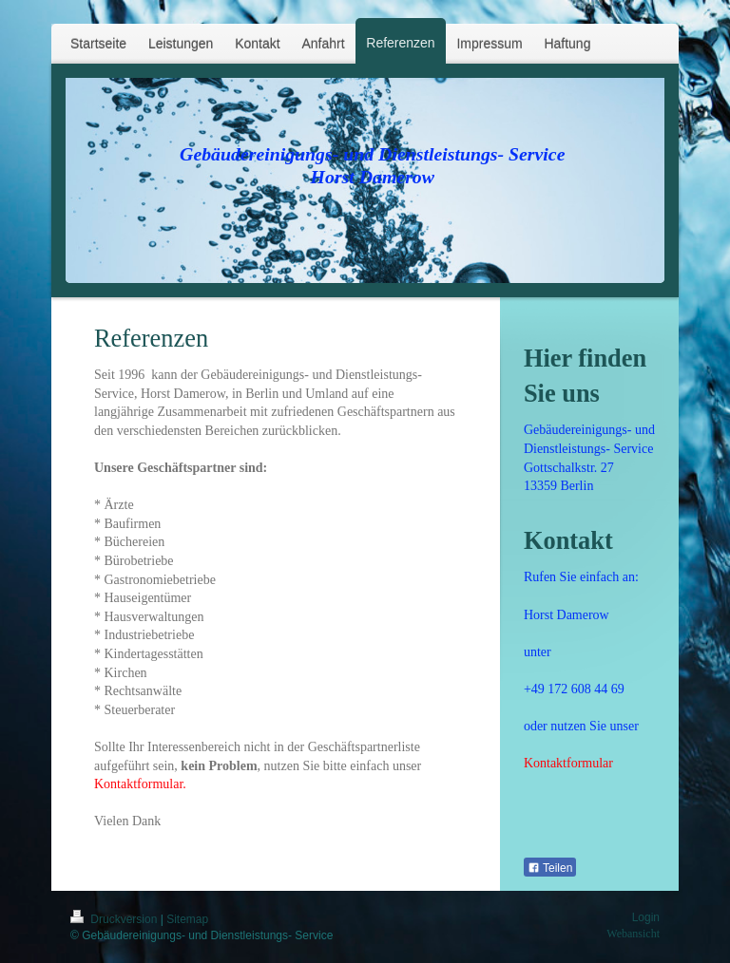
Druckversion (115, 919)
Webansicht (633, 933)
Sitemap (187, 919)
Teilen (550, 868)
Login (646, 917)
